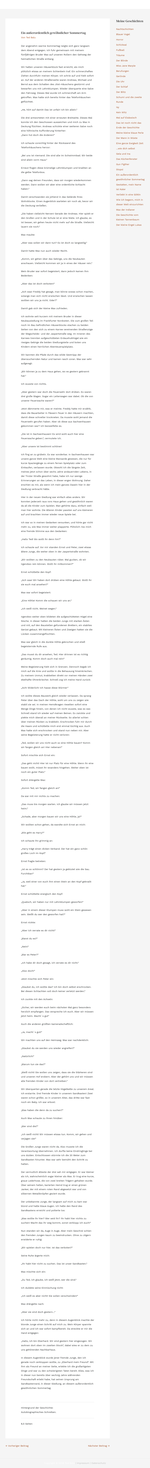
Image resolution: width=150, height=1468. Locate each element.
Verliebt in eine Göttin (128, 199)
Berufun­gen (122, 71)
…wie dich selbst (125, 148)
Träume (120, 55)
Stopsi (119, 169)
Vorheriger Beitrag (17, 1445)
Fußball (120, 50)
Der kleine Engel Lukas (129, 229)
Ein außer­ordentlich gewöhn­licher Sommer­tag (129, 179)
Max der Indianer (125, 214)
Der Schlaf (122, 86)
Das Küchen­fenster (127, 159)
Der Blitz (121, 92)
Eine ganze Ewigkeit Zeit (130, 143)
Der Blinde (122, 60)
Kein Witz (121, 112)
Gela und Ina (123, 153)
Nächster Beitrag (99, 1445)
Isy (117, 107)
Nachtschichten (125, 29)
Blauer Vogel (123, 34)
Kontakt (131, 4)
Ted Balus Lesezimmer (29, 4)
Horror (120, 39)
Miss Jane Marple (126, 65)
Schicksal (121, 44)
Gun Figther (123, 164)
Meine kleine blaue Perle (130, 132)
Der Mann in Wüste (127, 138)
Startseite (117, 4)
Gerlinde (121, 76)
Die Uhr (120, 81)
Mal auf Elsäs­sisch (126, 117)
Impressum (83, 1463)
